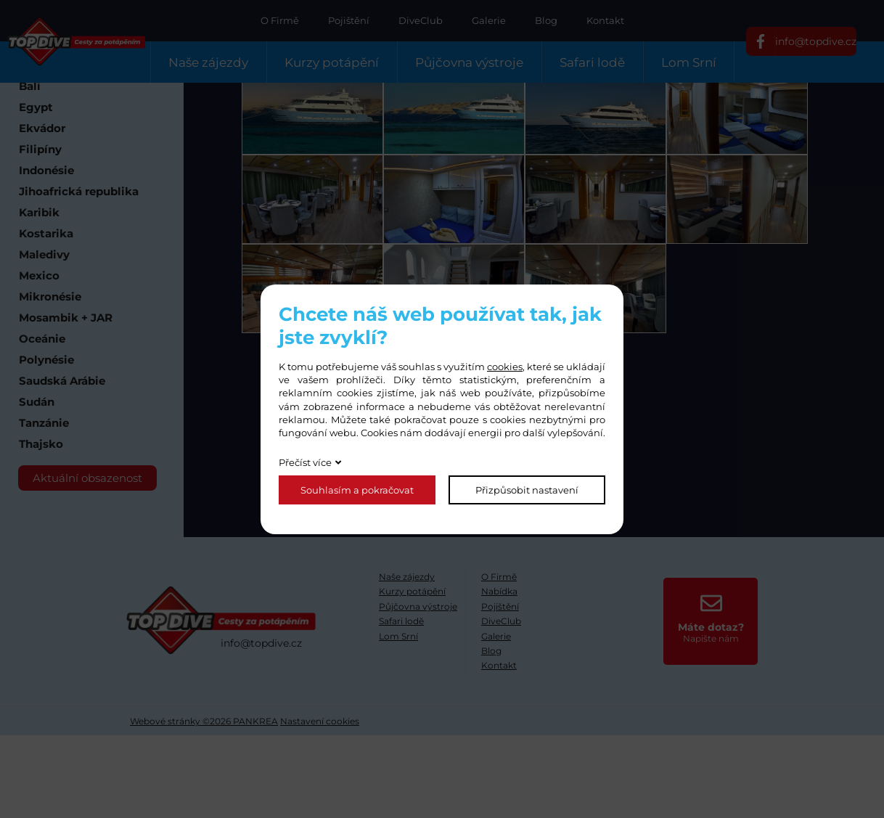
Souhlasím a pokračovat (357, 490)
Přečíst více (305, 462)
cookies (505, 366)
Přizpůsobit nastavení (526, 490)
